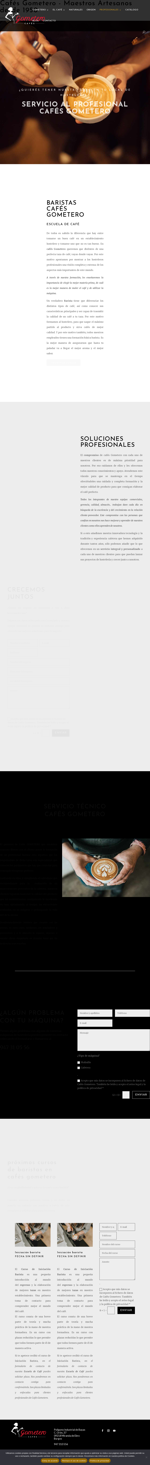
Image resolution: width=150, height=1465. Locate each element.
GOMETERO (39, 10)
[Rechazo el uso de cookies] (146, 1457)
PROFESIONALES (109, 10)
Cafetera (83, 1067)
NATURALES (76, 10)
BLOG (36, 21)
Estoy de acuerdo (50, 1461)
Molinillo (84, 1062)
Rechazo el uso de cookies (74, 1461)
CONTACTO (49, 21)
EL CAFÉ (57, 10)
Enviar (141, 1094)
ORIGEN (91, 10)
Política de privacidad (99, 1461)
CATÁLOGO (131, 10)
